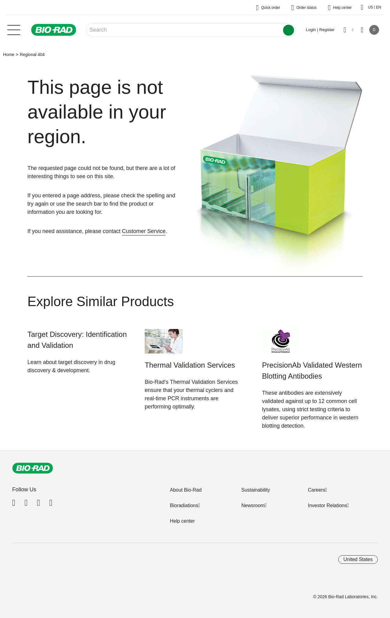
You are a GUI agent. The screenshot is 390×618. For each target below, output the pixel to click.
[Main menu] (13, 29)
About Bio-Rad (185, 490)
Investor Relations (327, 505)
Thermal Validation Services (190, 365)
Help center (182, 521)
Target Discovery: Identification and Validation (77, 339)
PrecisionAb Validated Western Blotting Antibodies (312, 370)
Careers (316, 490)
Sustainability (255, 490)
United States (358, 559)
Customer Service (143, 231)
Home (8, 54)
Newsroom (252, 505)
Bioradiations (184, 505)
